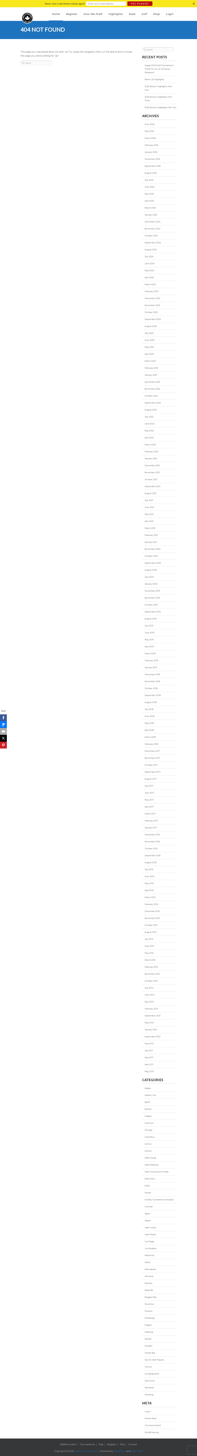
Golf (144, 14)
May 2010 (149, 1071)
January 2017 (151, 827)
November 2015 (152, 918)
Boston (148, 1109)
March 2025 (150, 208)
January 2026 (151, 152)
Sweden (148, 1346)
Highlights (115, 14)
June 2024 (150, 263)
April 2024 (149, 277)
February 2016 (151, 904)
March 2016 (150, 897)
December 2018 (152, 674)
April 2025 (149, 201)
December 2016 (152, 834)
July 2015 (149, 939)
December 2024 (152, 222)
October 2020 (151, 556)
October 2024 (151, 235)
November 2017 (152, 758)
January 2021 (151, 542)
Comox (148, 1144)
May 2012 (149, 1043)
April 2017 (149, 807)
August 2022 (151, 410)
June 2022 (149, 424)
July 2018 (149, 709)
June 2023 (149, 340)
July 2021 (149, 500)
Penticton (149, 1304)
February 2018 (151, 744)
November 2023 (152, 305)
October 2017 (151, 765)
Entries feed (150, 1418)
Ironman (149, 1206)
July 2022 (149, 417)
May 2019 (149, 639)
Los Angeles (150, 1248)
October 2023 (151, 312)
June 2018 (149, 716)
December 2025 (152, 159)
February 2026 (151, 145)
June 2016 (149, 876)
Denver (148, 1151)
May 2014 (149, 1002)
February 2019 (151, 660)
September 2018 (153, 695)
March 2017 (150, 814)
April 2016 (149, 890)
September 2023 (153, 319)
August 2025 (151, 173)
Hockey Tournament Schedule (159, 1199)
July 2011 (149, 1050)
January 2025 (151, 215)
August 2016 (151, 862)
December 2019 (152, 591)
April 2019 (149, 646)
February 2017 (151, 820)
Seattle (148, 1339)
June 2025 (149, 187)
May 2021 (149, 514)
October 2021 (151, 479)
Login (169, 14)
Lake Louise (150, 1227)
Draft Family (150, 1158)
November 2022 (152, 389)
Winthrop (149, 1394)
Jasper (148, 1220)
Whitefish (149, 1387)
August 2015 (150, 932)
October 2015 (151, 925)
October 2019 (151, 605)
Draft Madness (152, 1165)
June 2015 (149, 946)
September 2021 (152, 486)
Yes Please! (140, 3)
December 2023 (152, 298)
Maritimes (149, 1255)
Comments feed (152, 1425)
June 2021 (149, 507)
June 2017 (149, 793)
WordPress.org (152, 1432)
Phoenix (148, 1311)
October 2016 (151, 848)
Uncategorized (152, 1374)
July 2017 (149, 786)
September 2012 (152, 1036)
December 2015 (152, 911)
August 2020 (151, 570)
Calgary (148, 1116)
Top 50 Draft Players (154, 1360)
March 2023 (150, 361)
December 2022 (152, 382)
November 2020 (152, 549)
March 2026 (150, 138)
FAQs (147, 1186)
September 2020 (153, 563)
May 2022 (149, 430)
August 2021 (151, 493)
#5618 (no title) (68, 1444)
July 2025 (149, 180)
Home (56, 14)
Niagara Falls (151, 1297)
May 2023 (149, 347)
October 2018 (151, 688)
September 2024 (153, 242)
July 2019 (149, 625)
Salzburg (149, 1332)
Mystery (148, 1283)
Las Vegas (149, 1241)
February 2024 (151, 291)
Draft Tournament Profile (157, 1172)
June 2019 (149, 632)
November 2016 (152, 841)
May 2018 (149, 723)
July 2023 (149, 333)
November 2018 (152, 681)
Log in (148, 1411)
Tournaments (87, 1444)
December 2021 (152, 465)
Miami (147, 1262)
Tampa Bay (150, 1353)
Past (101, 1444)
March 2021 (150, 528)
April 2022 (149, 437)
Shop (156, 14)
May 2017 (149, 800)
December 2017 (152, 751)
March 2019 (150, 653)
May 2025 (149, 194)
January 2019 (151, 667)
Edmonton (150, 1179)
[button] (98, 3)
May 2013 (149, 1022)
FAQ (122, 1444)
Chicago (148, 1130)
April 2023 (149, 354)
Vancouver (150, 1381)
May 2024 (149, 270)
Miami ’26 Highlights (154, 79)
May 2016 (149, 883)
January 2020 (151, 584)
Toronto (148, 1367)
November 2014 (152, 974)
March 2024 (150, 284)
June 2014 (149, 995)
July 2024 (149, 256)
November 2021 (152, 472)
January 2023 (151, 375)
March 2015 (150, 960)
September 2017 (153, 772)
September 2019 (153, 612)
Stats (132, 14)
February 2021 (151, 535)
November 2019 (152, 598)
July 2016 (149, 869)
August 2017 (151, 779)
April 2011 (149, 1064)
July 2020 (149, 577)
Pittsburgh (150, 1318)
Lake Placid (150, 1234)
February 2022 (151, 451)
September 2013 (152, 1016)
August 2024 (151, 249)
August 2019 (151, 619)
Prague (148, 1325)
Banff (147, 1102)
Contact (132, 1444)
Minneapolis (150, 1269)
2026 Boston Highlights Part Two (160, 107)
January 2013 (151, 1029)
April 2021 (149, 521)
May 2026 (149, 131)
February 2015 (151, 967)
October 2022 (151, 396)
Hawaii (148, 1192)
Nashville (149, 1290)
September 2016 (152, 855)
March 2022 (150, 444)
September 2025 (153, 166)
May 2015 (149, 953)
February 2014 (151, 1009)
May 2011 (149, 1057)
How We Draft (92, 14)
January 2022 (151, 458)
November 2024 (152, 229)
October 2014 (151, 981)
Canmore (149, 1123)
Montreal (149, 1276)
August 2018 (151, 702)
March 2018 (150, 737)
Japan (147, 1213)
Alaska (148, 1088)
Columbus (149, 1137)
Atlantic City (150, 1095)
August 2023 (151, 326)
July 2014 (149, 988)
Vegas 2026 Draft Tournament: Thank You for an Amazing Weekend (159, 69)
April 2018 (149, 730)
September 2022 (153, 403)
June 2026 (149, 124)
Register (71, 14)
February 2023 (151, 368)
